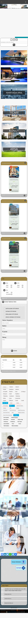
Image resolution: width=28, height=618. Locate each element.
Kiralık (9, 287)
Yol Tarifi (21, 567)
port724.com (8, 610)
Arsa (5, 290)
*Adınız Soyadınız (7, 320)
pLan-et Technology (11, 611)
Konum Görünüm (19, 562)
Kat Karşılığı (9, 294)
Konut (5, 283)
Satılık (9, 285)
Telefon (4, 326)
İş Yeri (16, 283)
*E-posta (4, 331)
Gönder (14, 351)
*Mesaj (4, 337)
